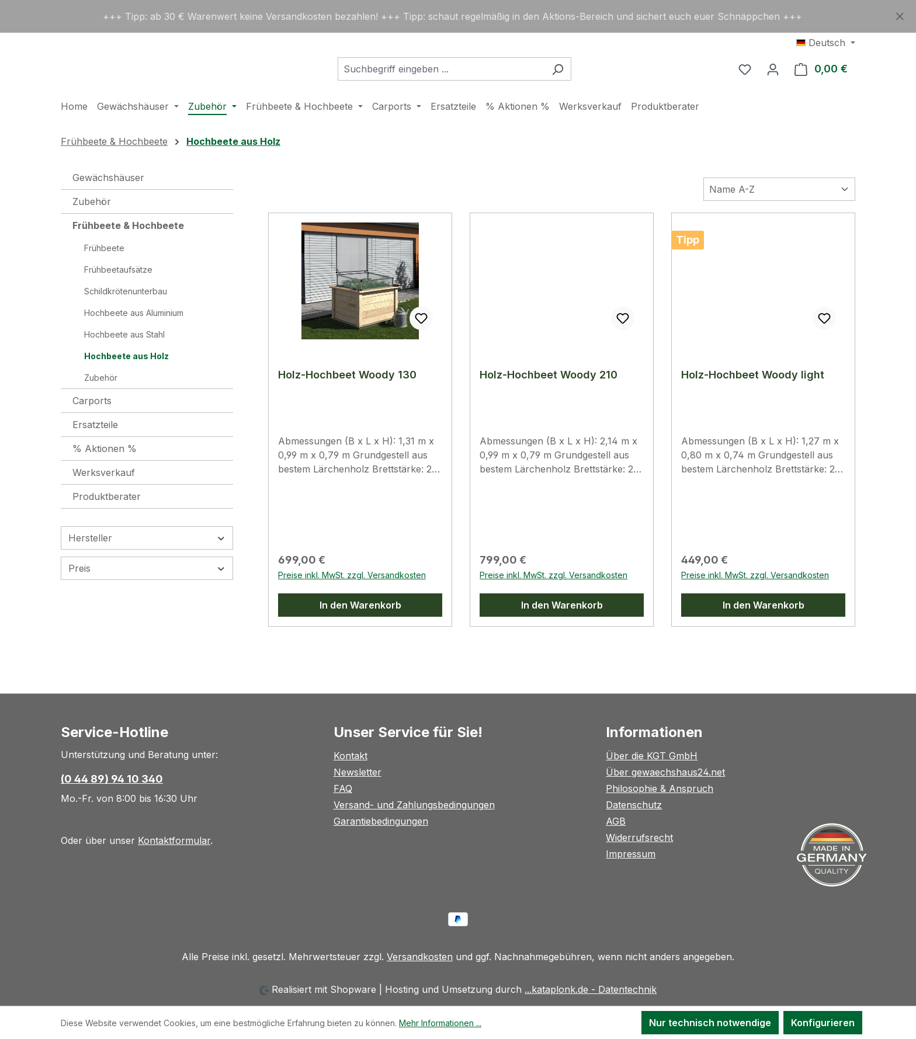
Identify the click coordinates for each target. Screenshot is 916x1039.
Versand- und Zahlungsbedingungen (414, 805)
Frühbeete (104, 277)
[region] (458, 16)
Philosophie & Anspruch (659, 788)
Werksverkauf (103, 502)
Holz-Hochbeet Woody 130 (347, 404)
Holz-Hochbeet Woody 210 (548, 404)
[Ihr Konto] (773, 83)
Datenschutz (634, 805)
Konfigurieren (823, 1022)
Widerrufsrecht (639, 837)
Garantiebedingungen (381, 821)
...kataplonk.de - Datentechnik (591, 989)
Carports (92, 430)
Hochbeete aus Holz (126, 385)
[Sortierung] (779, 218)
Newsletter (357, 772)
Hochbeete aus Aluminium (133, 342)
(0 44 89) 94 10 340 (112, 779)
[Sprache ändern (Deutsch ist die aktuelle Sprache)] (825, 43)
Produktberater (106, 525)
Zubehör (91, 231)
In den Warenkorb (360, 634)
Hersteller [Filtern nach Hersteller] (146, 567)
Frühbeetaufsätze (118, 299)
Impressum (630, 854)
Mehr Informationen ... (440, 1023)
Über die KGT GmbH (652, 756)
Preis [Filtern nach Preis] (146, 597)
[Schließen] (900, 14)
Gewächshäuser (108, 207)
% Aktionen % (104, 478)
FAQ (343, 788)
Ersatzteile (95, 454)
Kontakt (350, 756)
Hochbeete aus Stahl (124, 364)
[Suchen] (587, 83)
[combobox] (470, 83)
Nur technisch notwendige (710, 1022)
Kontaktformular (174, 840)
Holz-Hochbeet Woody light (752, 404)
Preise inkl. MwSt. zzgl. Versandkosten (352, 604)
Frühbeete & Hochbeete (128, 254)
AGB (616, 821)
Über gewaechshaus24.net (665, 772)
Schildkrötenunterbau (125, 320)
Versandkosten (420, 956)
